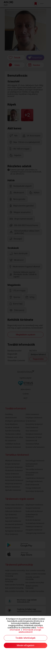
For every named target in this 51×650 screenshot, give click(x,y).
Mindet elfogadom (25, 645)
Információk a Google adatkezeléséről (30, 631)
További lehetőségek (25, 638)
